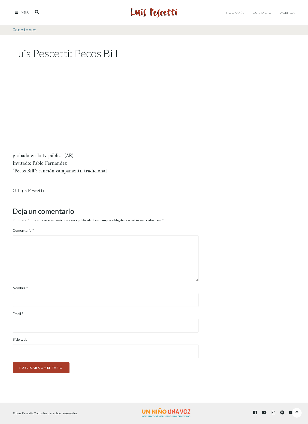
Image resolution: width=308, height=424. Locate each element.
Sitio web (20, 339)
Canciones (24, 30)
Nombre (20, 288)
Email (18, 313)
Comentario (23, 230)
